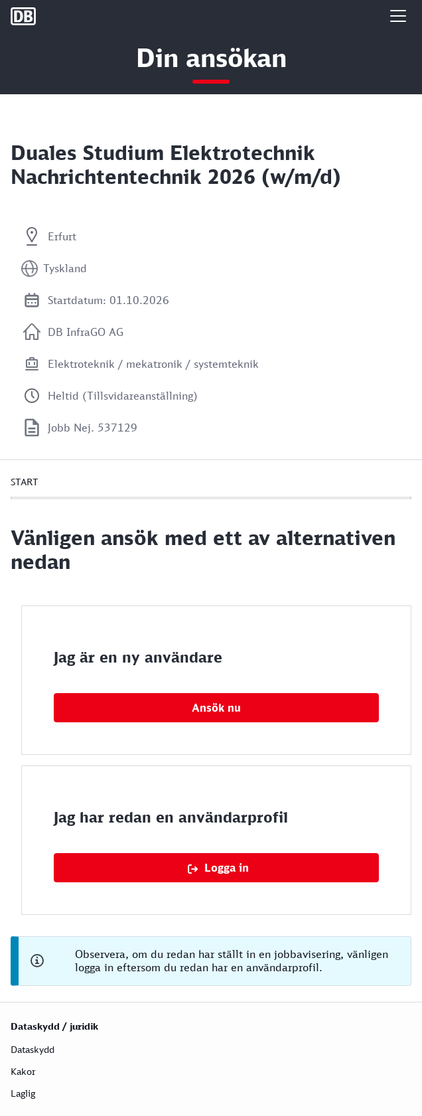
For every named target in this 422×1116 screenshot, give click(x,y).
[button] (398, 16)
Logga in (226, 867)
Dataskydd (32, 1049)
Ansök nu (216, 707)
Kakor (23, 1071)
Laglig (23, 1093)
